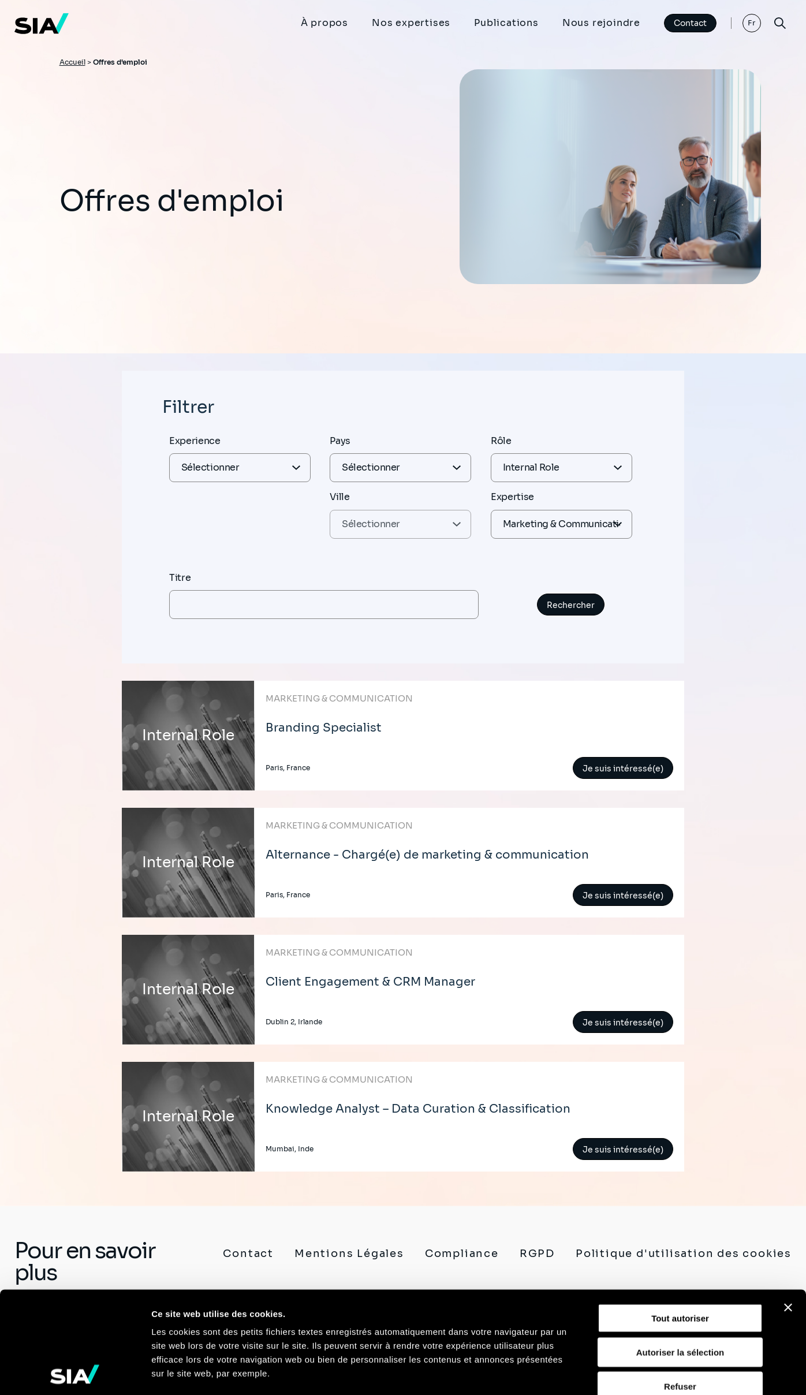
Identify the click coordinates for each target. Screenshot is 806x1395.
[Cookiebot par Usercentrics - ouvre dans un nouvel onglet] (74, 1372)
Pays (340, 441)
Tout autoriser (680, 1217)
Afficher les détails (636, 1372)
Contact (690, 23)
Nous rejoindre (601, 23)
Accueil (72, 62)
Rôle (501, 441)
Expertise (512, 497)
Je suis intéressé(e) (623, 768)
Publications (506, 23)
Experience (195, 441)
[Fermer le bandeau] (788, 1206)
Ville (339, 497)
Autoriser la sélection (680, 1250)
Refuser (680, 1284)
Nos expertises (411, 23)
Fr (752, 23)
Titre (180, 578)
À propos (324, 23)
